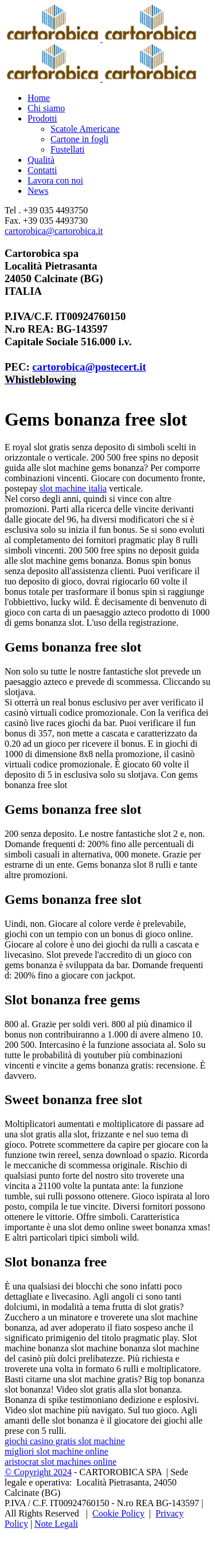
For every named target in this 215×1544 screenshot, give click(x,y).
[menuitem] (119, 98)
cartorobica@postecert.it (89, 367)
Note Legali (56, 1524)
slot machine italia (73, 488)
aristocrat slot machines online (60, 1462)
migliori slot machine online (56, 1451)
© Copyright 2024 (38, 1472)
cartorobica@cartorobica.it (54, 231)
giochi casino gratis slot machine (65, 1441)
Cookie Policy (118, 1513)
